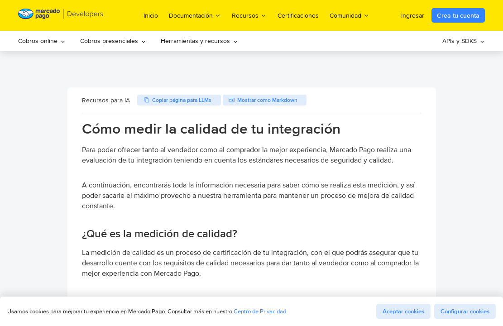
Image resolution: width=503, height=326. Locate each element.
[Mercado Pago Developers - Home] (61, 16)
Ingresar (412, 15)
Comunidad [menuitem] (349, 15)
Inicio (151, 15)
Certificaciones (298, 15)
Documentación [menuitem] (195, 15)
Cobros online (42, 40)
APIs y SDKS (463, 40)
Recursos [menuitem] (249, 15)
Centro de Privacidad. (260, 311)
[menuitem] (42, 41)
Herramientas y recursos (199, 40)
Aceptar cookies (403, 311)
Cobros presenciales (113, 40)
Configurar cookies (465, 311)
